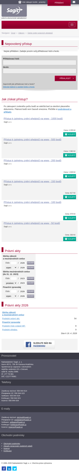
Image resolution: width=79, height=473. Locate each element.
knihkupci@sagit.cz (18, 425)
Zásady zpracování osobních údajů (18, 446)
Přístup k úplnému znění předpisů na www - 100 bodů (32, 202)
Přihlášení (59, 3)
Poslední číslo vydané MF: (13, 326)
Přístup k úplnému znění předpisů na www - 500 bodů (32, 139)
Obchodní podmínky (12, 444)
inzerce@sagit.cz (16, 427)
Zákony (21, 33)
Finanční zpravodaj (11, 322)
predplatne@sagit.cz (22, 420)
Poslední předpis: (10, 329)
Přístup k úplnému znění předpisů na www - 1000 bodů (33, 118)
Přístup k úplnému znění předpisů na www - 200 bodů (32, 160)
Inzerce (7, 448)
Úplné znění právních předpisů (40, 33)
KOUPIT (71, 134)
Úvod (13, 33)
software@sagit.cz (17, 422)
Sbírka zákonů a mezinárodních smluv (13, 313)
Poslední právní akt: (11, 318)
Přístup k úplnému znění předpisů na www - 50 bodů (32, 223)
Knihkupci (8, 451)
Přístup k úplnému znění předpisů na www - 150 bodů (32, 181)
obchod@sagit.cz (24, 417)
